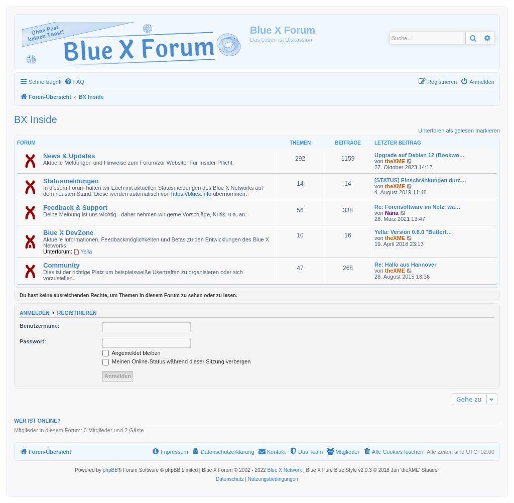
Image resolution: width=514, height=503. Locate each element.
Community (61, 265)
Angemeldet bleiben (131, 353)
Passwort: (33, 341)
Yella (83, 251)
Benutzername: (39, 326)
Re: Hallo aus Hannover (405, 265)
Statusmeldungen (71, 181)
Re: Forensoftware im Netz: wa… (417, 207)
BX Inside (35, 119)
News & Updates (69, 156)
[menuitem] (74, 82)
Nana (392, 213)
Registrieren (77, 313)
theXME (395, 161)
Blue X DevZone (68, 232)
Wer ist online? (37, 421)
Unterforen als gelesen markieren (459, 131)
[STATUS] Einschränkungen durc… (420, 180)
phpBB (110, 470)
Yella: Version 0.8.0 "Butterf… (413, 232)
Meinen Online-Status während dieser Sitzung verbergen (176, 361)
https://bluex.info (191, 194)
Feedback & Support (75, 207)
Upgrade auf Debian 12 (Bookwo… (419, 155)
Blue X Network (284, 470)
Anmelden (35, 313)
